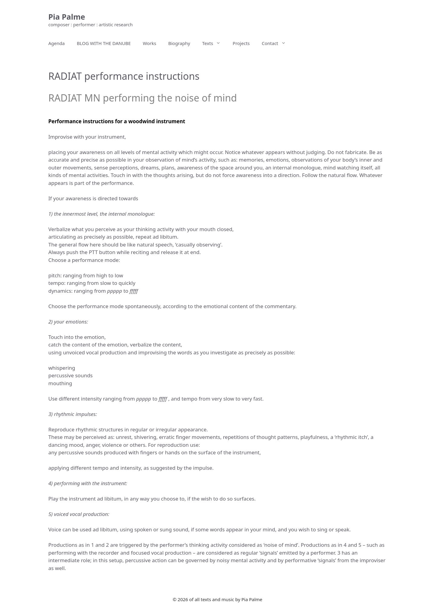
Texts (214, 43)
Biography (179, 43)
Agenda (56, 43)
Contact (277, 43)
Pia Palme (66, 16)
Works (149, 43)
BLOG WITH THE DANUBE (104, 43)
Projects (241, 43)
